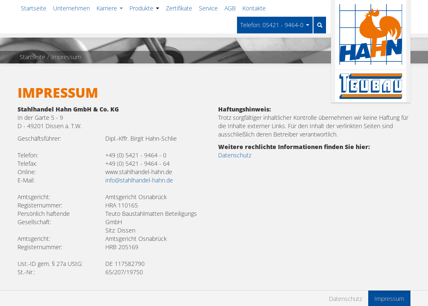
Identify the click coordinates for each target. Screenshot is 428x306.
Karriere (110, 8)
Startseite (33, 8)
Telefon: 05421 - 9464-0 (274, 25)
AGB (230, 8)
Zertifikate (179, 8)
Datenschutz (234, 155)
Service (208, 8)
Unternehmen (71, 8)
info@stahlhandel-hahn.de (139, 180)
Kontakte (254, 8)
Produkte (144, 8)
